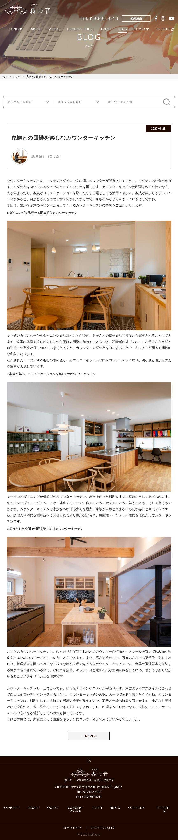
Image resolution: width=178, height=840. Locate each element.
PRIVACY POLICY (72, 828)
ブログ (16, 76)
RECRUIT (163, 808)
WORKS (54, 28)
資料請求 (136, 18)
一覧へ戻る (89, 736)
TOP (4, 76)
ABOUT (36, 28)
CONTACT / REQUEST (103, 828)
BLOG (122, 28)
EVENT (106, 28)
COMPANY (142, 28)
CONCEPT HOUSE (80, 28)
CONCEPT (16, 28)
